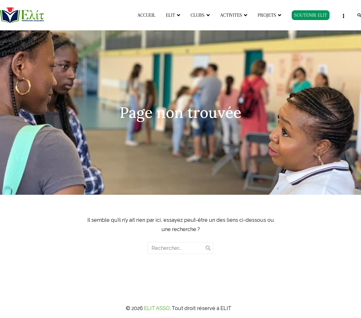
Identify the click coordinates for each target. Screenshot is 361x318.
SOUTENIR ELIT (310, 15)
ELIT (170, 15)
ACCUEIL (146, 15)
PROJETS (267, 15)
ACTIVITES (231, 15)
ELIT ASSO (157, 308)
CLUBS (197, 15)
